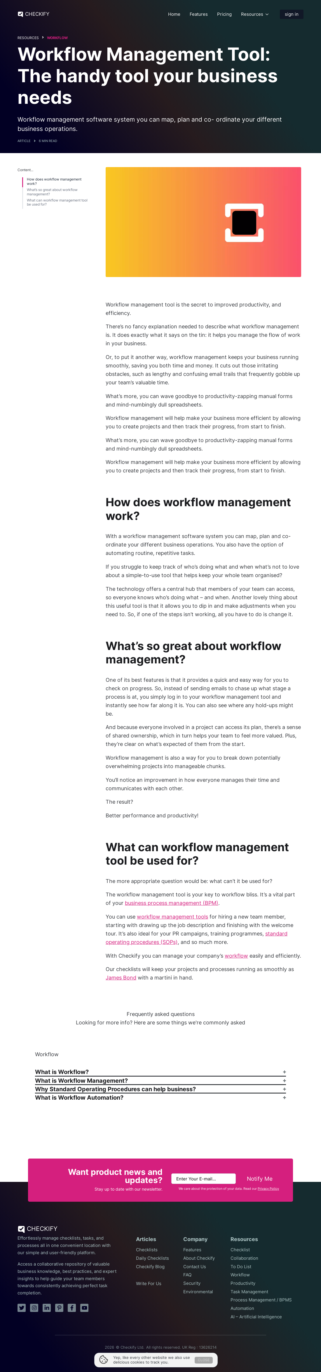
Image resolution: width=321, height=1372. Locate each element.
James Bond (121, 978)
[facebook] (72, 1308)
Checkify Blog (150, 1266)
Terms (151, 1354)
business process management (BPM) (171, 903)
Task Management (249, 1291)
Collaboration (244, 1258)
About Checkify (199, 1258)
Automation (242, 1308)
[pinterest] (59, 1308)
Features (199, 14)
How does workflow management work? (54, 181)
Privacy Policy (268, 1189)
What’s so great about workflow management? (52, 192)
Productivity (243, 1283)
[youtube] (84, 1308)
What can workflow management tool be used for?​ (57, 202)
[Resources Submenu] (267, 14)
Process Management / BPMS (261, 1300)
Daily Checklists (152, 1258)
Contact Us (194, 1266)
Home (174, 14)
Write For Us (148, 1283)
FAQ (187, 1275)
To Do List (241, 1266)
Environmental (198, 1291)
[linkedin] (47, 1308)
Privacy (169, 1354)
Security (191, 1283)
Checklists (147, 1249)
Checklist (240, 1249)
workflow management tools (172, 917)
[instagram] (34, 1308)
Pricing (224, 14)
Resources (252, 14)
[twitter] (22, 1308)
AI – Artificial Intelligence (256, 1317)
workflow (236, 956)
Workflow (57, 38)
